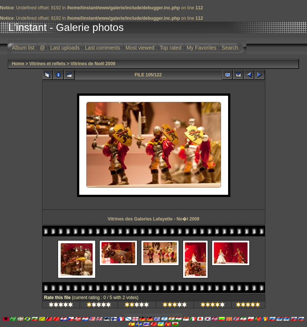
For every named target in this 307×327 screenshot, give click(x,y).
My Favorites (201, 48)
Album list (23, 48)
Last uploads (65, 48)
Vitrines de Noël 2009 (93, 63)
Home (18, 63)
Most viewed (139, 48)
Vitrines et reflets (47, 63)
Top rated (170, 48)
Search (230, 48)
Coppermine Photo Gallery (162, 315)
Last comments (102, 48)
